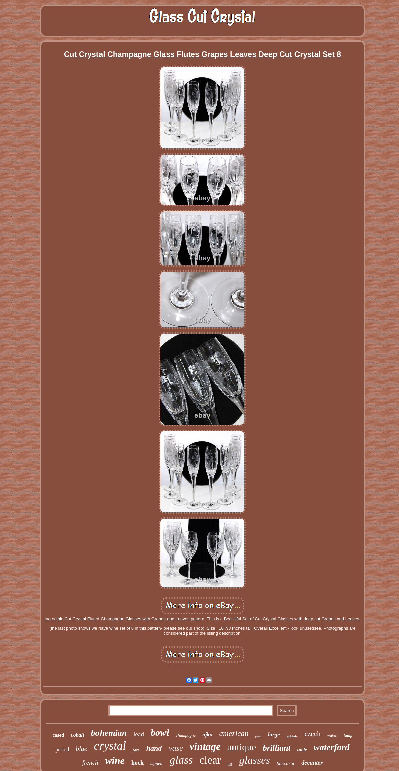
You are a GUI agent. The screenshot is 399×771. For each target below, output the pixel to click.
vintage (205, 746)
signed (156, 763)
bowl (160, 732)
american (234, 733)
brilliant (276, 747)
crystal (110, 745)
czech (313, 734)
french (90, 762)
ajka (207, 734)
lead (138, 734)
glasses (254, 760)
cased (58, 735)
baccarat (285, 763)
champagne (186, 735)
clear (210, 760)
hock (137, 762)
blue (81, 748)
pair (258, 736)
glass (181, 760)
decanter (312, 762)
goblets (292, 736)
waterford (332, 747)
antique (241, 747)
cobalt (77, 735)
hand (154, 748)
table (302, 749)
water (332, 735)
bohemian (109, 733)
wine (115, 760)
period (62, 749)
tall (230, 764)
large (274, 734)
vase (176, 748)
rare (136, 750)
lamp (348, 735)
